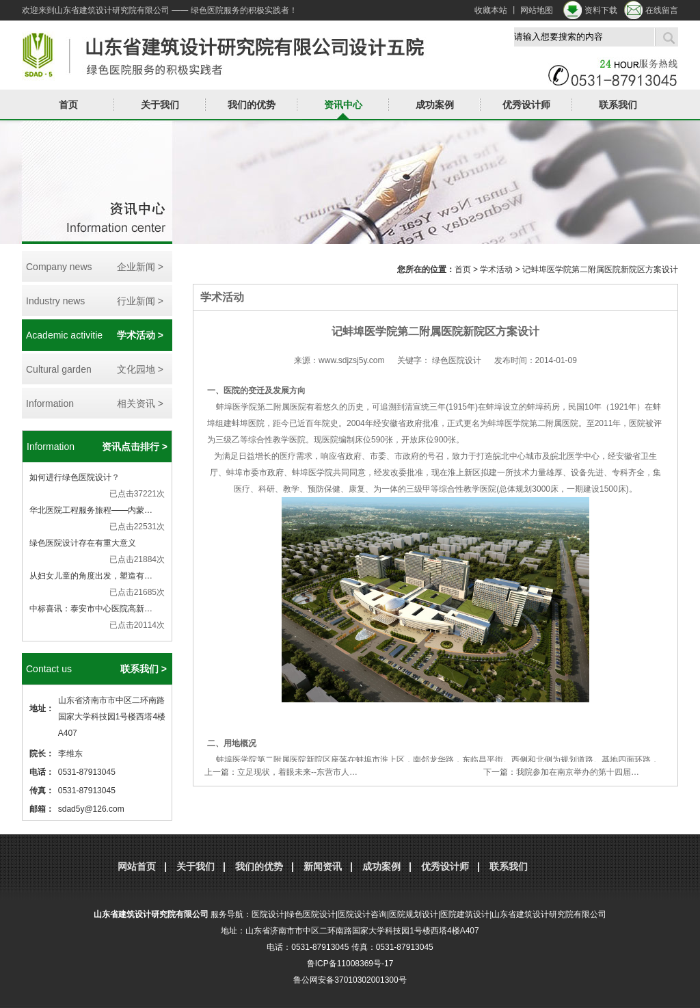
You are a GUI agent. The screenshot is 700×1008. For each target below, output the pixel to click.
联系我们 (618, 104)
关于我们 (160, 104)
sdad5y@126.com (91, 809)
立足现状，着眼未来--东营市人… (297, 772)
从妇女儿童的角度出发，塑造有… (90, 576)
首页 (68, 104)
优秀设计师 (526, 104)
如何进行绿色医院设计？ (74, 477)
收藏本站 (490, 10)
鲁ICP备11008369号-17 (350, 963)
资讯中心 (343, 104)
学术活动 (496, 269)
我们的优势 (251, 104)
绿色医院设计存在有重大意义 (82, 543)
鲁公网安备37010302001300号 (349, 980)
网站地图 (536, 10)
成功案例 (435, 104)
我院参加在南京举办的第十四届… (577, 772)
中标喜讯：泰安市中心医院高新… (90, 608)
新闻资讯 (323, 866)
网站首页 (137, 866)
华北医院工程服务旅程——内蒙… (90, 510)
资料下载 (600, 10)
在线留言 (661, 10)
